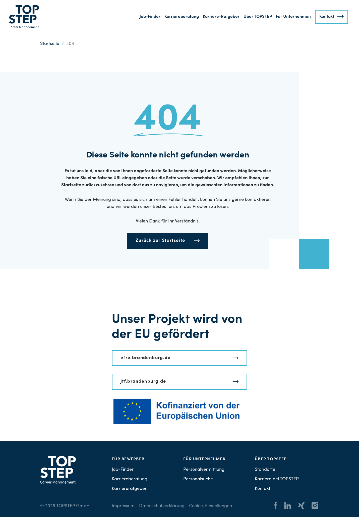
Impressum (123, 506)
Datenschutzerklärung (162, 506)
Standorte (265, 470)
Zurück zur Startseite (160, 241)
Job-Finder (150, 17)
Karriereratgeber (129, 489)
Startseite (49, 44)
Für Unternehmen (293, 17)
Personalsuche (198, 479)
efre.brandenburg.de (146, 358)
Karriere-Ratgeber (221, 17)
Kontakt (326, 17)
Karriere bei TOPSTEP (277, 479)
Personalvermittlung (203, 470)
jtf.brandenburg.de (143, 381)
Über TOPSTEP (258, 17)
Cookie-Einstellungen (210, 506)
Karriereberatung (181, 17)
